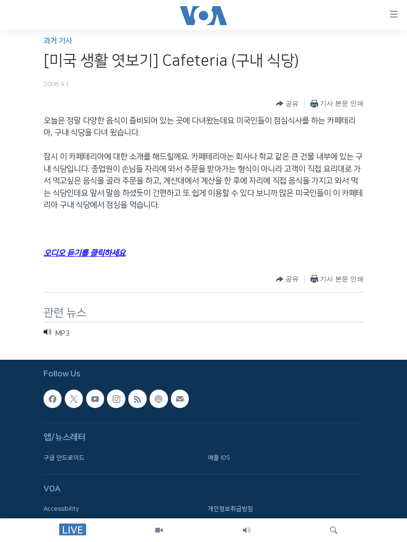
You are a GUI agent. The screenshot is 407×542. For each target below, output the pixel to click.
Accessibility (61, 509)
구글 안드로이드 (64, 457)
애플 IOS (219, 457)
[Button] (287, 103)
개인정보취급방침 (230, 509)
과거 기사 (58, 41)
